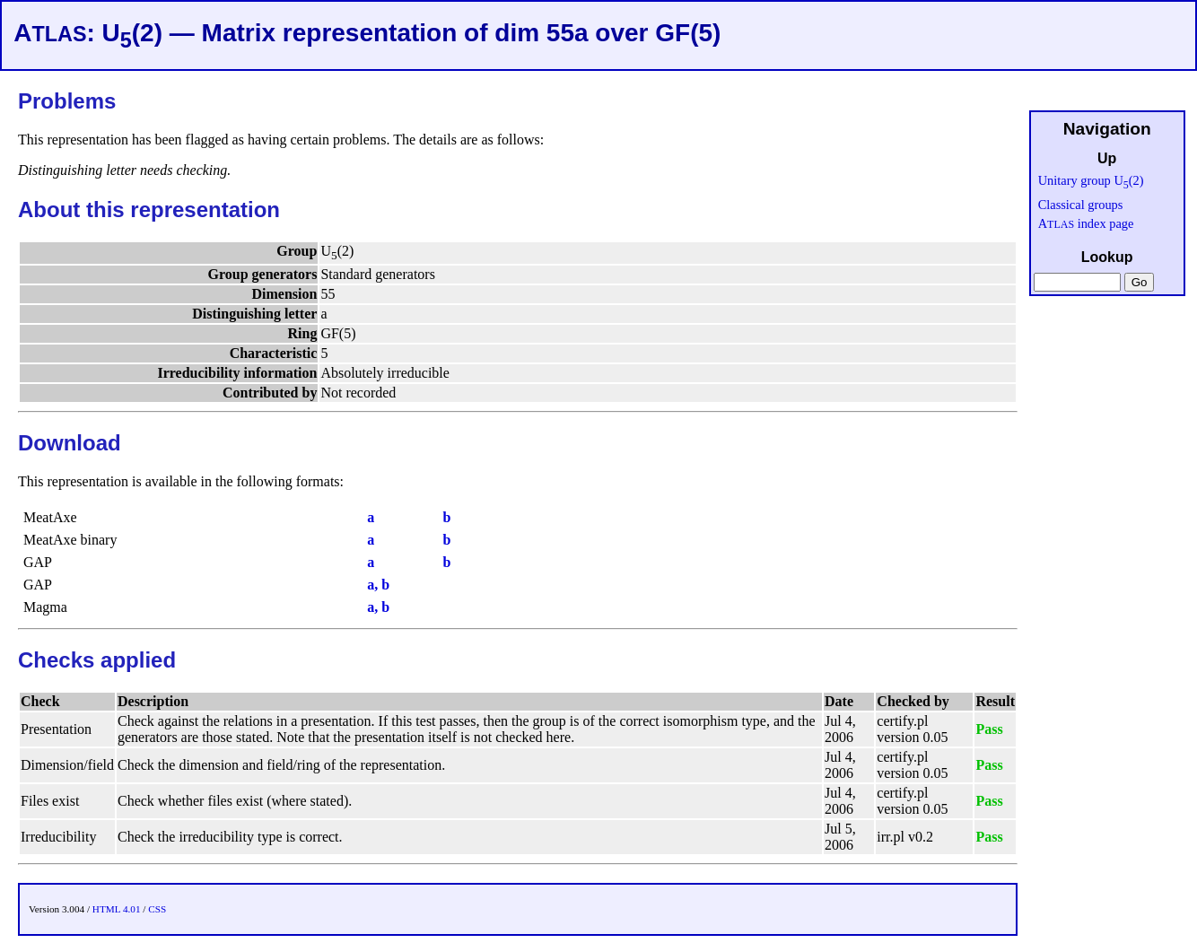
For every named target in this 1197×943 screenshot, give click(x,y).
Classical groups (1080, 204)
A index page (1086, 223)
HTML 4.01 (116, 909)
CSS (157, 909)
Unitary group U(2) (1091, 180)
